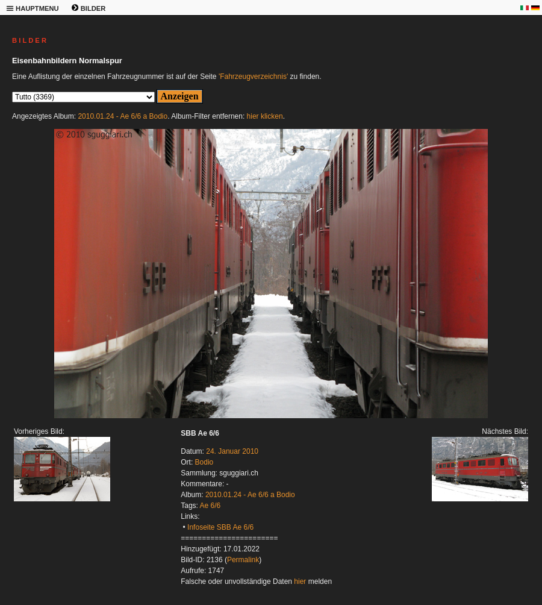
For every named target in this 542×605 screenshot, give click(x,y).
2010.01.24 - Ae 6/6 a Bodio (122, 116)
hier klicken (265, 116)
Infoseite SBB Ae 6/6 (220, 527)
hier (300, 581)
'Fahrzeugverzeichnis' (253, 76)
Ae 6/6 (210, 505)
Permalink (243, 560)
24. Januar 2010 (232, 451)
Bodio (204, 462)
